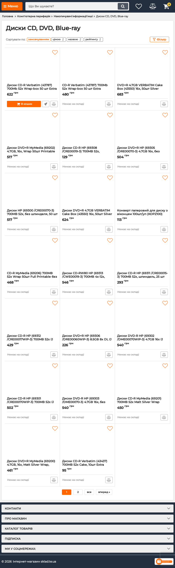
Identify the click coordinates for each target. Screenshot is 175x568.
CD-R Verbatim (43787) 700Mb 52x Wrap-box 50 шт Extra (87, 88)
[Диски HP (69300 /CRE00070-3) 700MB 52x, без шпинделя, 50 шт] (32, 191)
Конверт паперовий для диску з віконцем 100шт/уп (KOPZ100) (142, 214)
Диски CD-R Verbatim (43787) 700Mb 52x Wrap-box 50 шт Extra (32, 88)
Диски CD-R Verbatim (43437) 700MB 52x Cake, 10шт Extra (87, 464)
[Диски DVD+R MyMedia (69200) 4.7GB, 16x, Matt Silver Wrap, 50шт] (32, 441)
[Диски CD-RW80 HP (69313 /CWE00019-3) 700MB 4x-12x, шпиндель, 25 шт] (87, 253)
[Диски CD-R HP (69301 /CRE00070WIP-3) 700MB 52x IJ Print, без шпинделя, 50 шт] (32, 379)
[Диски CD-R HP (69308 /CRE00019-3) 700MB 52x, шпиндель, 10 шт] (87, 128)
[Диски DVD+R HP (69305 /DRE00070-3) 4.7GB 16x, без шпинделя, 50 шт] (142, 128)
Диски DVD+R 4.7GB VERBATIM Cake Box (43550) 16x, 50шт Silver (87, 214)
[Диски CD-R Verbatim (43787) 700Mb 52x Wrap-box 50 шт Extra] (32, 65)
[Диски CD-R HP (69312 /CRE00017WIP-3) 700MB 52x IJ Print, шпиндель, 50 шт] (32, 316)
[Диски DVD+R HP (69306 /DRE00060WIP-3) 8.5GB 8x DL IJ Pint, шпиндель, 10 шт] (87, 316)
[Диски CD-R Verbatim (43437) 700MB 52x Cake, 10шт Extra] (87, 441)
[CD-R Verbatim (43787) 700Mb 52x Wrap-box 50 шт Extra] (87, 65)
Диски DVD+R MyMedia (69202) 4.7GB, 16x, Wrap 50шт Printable (32, 151)
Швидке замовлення (45, 104)
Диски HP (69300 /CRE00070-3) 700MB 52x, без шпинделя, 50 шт (32, 214)
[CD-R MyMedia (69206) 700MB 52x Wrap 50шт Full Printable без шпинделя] (32, 253)
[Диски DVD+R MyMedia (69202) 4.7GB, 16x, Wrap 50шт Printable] (32, 128)
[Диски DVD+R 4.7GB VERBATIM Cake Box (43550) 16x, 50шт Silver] (87, 191)
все (89, 492)
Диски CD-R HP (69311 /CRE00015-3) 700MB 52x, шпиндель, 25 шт (142, 276)
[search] (76, 6)
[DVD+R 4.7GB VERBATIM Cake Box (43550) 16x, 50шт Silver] (142, 65)
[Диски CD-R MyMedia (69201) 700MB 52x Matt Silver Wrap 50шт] (142, 379)
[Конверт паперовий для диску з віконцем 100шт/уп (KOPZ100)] (142, 191)
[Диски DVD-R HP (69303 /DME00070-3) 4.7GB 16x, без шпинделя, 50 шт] (87, 379)
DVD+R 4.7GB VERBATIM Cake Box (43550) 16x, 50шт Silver (142, 88)
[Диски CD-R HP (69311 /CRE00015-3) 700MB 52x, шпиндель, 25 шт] (142, 253)
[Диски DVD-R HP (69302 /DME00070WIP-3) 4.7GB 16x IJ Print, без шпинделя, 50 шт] (142, 316)
